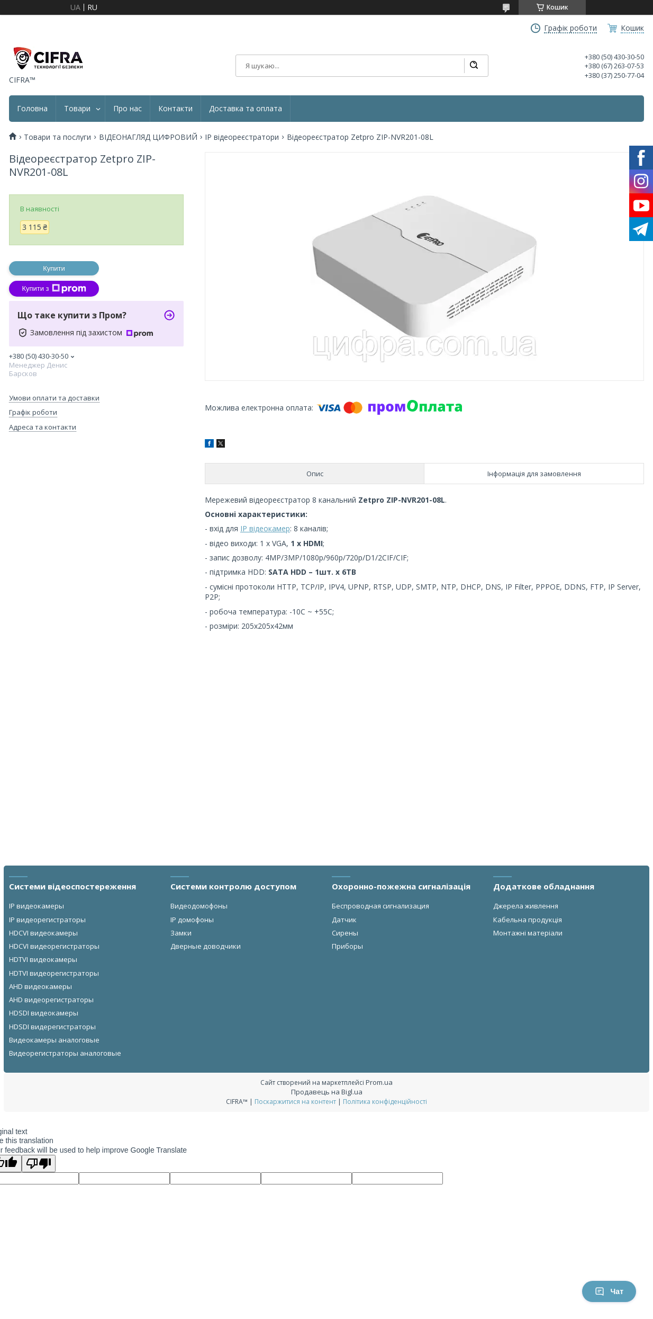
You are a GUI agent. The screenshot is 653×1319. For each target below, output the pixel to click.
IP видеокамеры (36, 906)
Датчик (344, 919)
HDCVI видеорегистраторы (54, 946)
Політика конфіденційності (385, 1101)
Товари (77, 108)
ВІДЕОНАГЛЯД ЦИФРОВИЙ (148, 137)
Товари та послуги (57, 137)
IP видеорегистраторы (47, 919)
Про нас (127, 108)
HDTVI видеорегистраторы (54, 973)
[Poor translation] (39, 1163)
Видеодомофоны (199, 906)
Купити (54, 268)
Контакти (175, 108)
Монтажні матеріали (528, 933)
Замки (181, 933)
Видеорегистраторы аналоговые (65, 1053)
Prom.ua (379, 1082)
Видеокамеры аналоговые (54, 1040)
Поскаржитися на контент (295, 1101)
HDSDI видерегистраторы (52, 1026)
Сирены (345, 933)
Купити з (54, 288)
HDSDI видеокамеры (43, 1013)
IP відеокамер (265, 528)
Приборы (347, 946)
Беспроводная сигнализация (380, 906)
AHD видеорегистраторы (51, 999)
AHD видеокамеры (40, 986)
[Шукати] (473, 65)
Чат (609, 1291)
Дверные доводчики (205, 946)
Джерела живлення (525, 906)
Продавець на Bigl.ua (326, 1092)
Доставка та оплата (245, 108)
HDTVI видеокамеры (43, 959)
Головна (32, 108)
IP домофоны (192, 919)
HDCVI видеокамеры (43, 933)
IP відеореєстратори (242, 137)
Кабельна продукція (527, 919)
